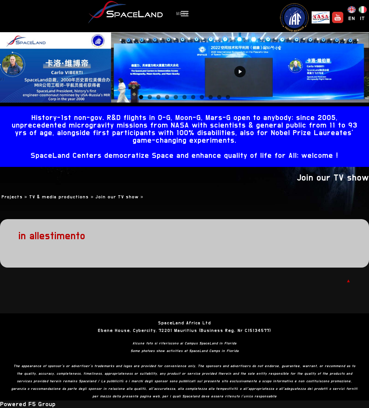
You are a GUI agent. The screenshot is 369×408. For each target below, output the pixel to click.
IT (362, 18)
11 (228, 97)
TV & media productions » (62, 197)
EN (351, 18)
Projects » (15, 197)
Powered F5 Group (28, 404)
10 (219, 97)
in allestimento (52, 236)
